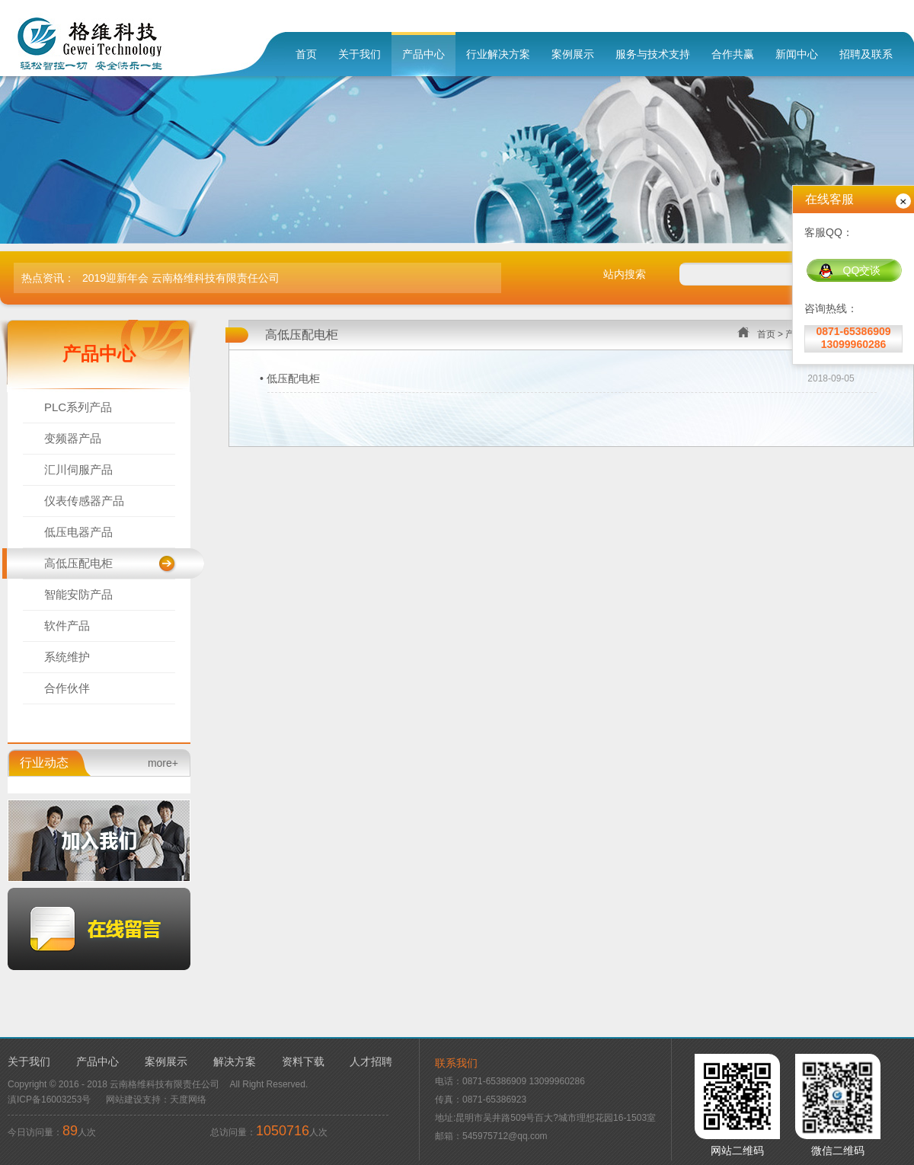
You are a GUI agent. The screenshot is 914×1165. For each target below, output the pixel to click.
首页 (306, 54)
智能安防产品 (78, 594)
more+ (163, 763)
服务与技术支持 (652, 54)
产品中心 (423, 54)
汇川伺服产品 (78, 469)
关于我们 (359, 54)
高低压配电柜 (78, 563)
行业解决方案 (498, 54)
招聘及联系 (866, 54)
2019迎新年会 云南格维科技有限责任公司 (181, 278)
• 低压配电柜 (290, 378)
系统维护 (67, 656)
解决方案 (234, 1061)
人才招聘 (371, 1061)
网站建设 (124, 1099)
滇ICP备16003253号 (49, 1099)
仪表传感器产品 (84, 500)
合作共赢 (732, 54)
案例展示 (572, 54)
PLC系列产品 (78, 407)
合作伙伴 (67, 687)
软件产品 (67, 625)
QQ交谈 (850, 271)
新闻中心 (796, 54)
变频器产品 (72, 438)
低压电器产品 (78, 531)
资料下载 (303, 1061)
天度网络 (188, 1099)
